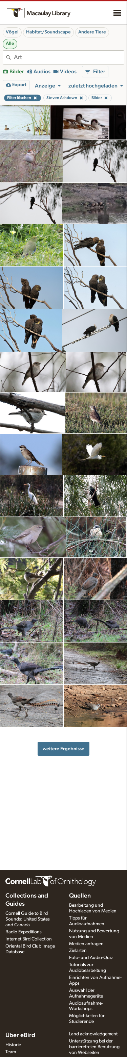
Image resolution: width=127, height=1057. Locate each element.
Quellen (80, 896)
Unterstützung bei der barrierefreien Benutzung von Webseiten (94, 1047)
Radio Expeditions (23, 932)
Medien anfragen (86, 943)
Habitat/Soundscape (48, 32)
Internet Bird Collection (28, 939)
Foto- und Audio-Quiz (91, 957)
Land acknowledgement (93, 1034)
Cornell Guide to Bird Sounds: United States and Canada (27, 919)
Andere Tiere (92, 32)
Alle (10, 43)
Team (10, 1052)
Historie (13, 1044)
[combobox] (69, 57)
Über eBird (20, 1035)
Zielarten (78, 950)
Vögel (12, 32)
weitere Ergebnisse (63, 748)
